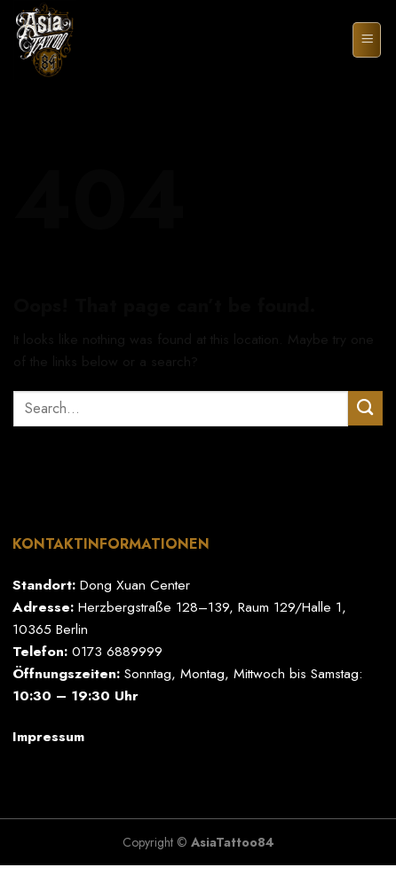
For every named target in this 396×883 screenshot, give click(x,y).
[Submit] (365, 408)
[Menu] (366, 39)
